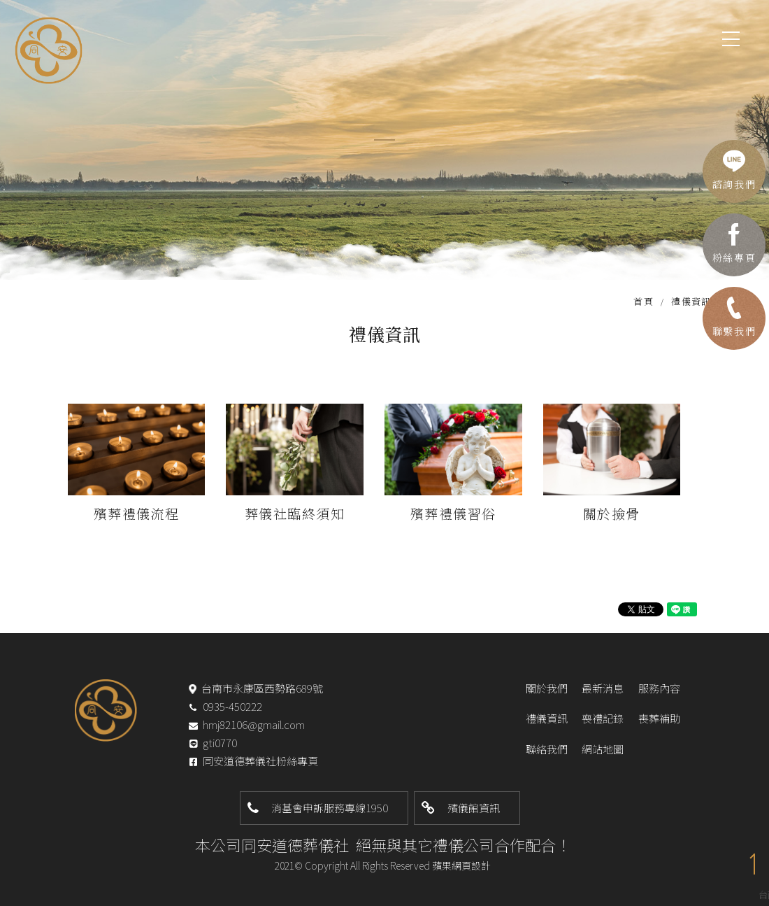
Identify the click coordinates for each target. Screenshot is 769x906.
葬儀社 (266, 513)
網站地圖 (603, 749)
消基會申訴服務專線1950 (329, 807)
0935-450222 (232, 706)
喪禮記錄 (603, 718)
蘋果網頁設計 (461, 865)
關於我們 (547, 688)
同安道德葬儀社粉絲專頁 (260, 761)
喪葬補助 (659, 718)
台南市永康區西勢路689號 (262, 688)
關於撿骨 (611, 513)
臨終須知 (316, 513)
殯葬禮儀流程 (137, 513)
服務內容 (659, 688)
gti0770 (220, 743)
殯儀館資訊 (473, 807)
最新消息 (603, 688)
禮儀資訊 (547, 718)
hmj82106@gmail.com (254, 724)
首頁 (643, 301)
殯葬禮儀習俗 (453, 513)
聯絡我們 (547, 749)
